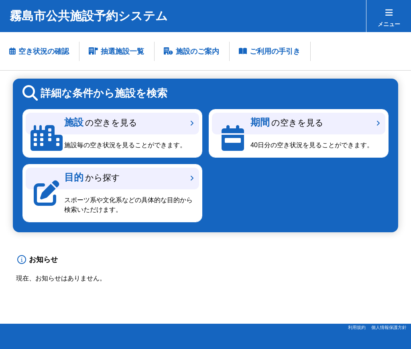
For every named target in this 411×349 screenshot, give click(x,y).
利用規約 (357, 327)
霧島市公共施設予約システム (89, 15)
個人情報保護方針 (389, 327)
